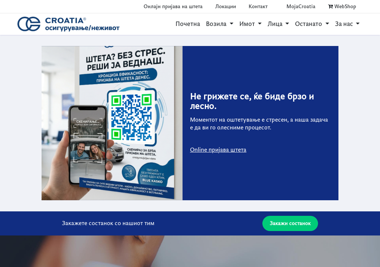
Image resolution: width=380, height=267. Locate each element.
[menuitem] (188, 24)
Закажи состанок (290, 223)
